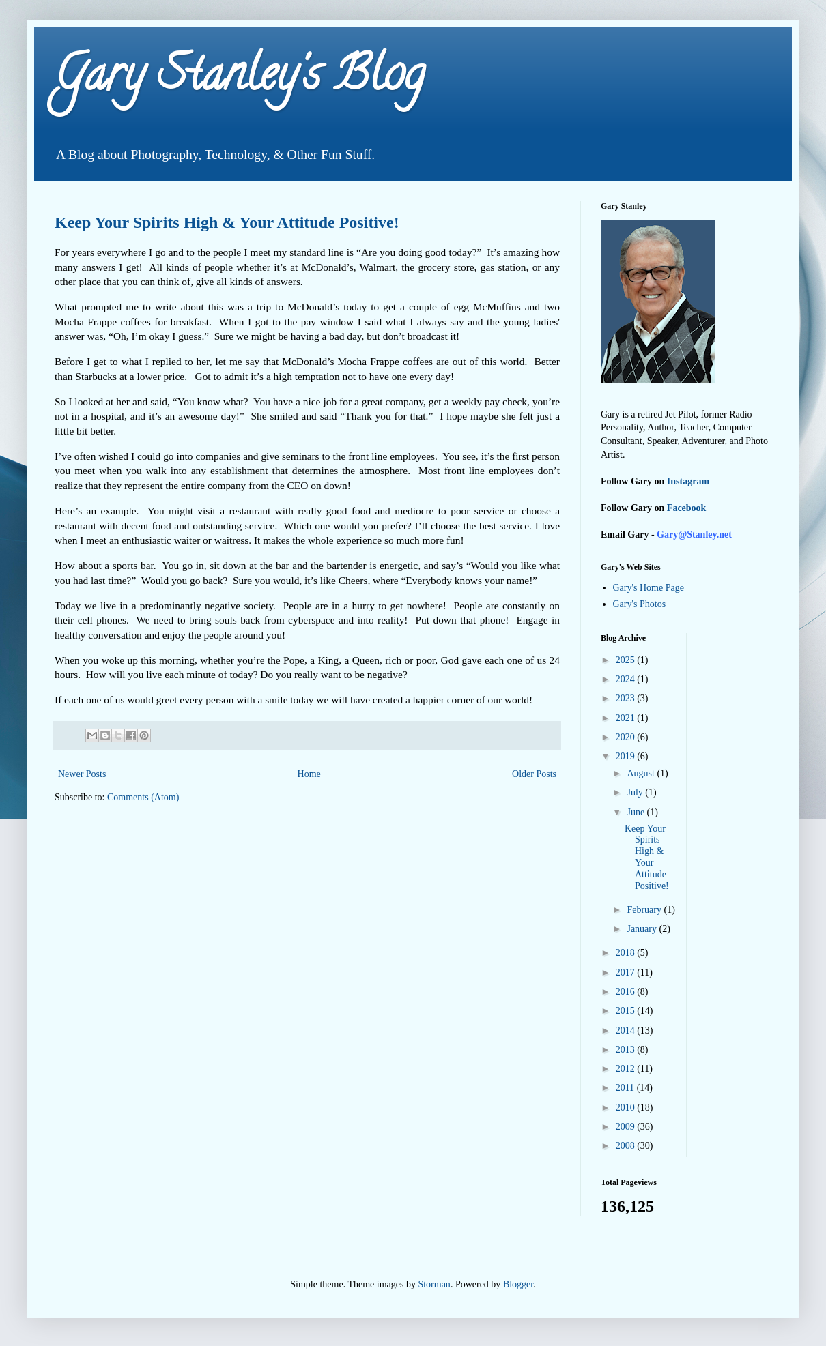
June (636, 812)
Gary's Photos (639, 604)
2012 (627, 1069)
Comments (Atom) (143, 797)
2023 (627, 698)
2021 (627, 718)
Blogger (518, 1284)
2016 (627, 991)
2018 (627, 953)
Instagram (688, 481)
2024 (627, 679)
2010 (627, 1107)
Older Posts (534, 774)
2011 (626, 1088)
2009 (627, 1127)
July (636, 792)
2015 (627, 1011)
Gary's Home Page (648, 588)
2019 (627, 756)
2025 (627, 660)
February (645, 910)
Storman (434, 1284)
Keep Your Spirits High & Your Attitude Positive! (227, 222)
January (643, 929)
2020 (627, 737)
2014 (627, 1030)
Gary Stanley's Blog (240, 79)
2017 (627, 972)
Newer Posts (82, 774)
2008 (627, 1146)
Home (309, 774)
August (642, 773)
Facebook (687, 508)
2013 (627, 1049)
